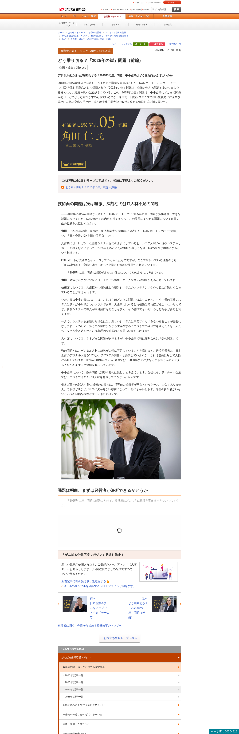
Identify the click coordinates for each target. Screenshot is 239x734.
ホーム (64, 16)
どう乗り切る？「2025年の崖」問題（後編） (92, 187)
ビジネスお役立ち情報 (115, 32)
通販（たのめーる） (139, 16)
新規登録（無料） (143, 536)
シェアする (126, 44)
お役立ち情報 (89, 24)
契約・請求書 (141, 24)
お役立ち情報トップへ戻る (120, 638)
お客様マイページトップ (67, 24)
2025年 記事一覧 (74, 682)
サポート (106, 9)
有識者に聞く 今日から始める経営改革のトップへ (90, 625)
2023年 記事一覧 (74, 696)
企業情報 (167, 16)
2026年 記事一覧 (74, 675)
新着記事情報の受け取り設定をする (83, 581)
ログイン (172, 2)
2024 (64, 39)
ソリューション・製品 (84, 16)
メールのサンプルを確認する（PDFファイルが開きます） (100, 586)
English (146, 9)
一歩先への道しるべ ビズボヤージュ (82, 714)
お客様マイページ (112, 16)
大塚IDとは (139, 2)
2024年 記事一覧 (74, 689)
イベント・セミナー (120, 9)
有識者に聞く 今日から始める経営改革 (109, 35)
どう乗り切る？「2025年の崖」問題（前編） (91, 39)
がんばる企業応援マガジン (74, 35)
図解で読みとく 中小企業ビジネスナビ (84, 705)
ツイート (116, 44)
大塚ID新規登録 (154, 2)
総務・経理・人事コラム (76, 724)
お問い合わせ (136, 9)
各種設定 (168, 24)
